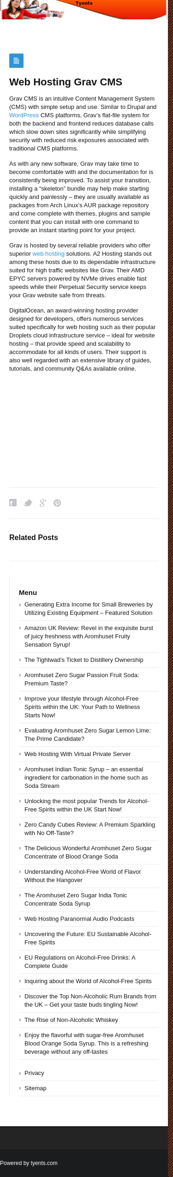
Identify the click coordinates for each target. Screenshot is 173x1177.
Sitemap (35, 1088)
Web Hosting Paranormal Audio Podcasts (79, 918)
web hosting (49, 253)
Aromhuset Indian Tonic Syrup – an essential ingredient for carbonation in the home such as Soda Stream (86, 777)
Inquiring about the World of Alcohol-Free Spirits (88, 981)
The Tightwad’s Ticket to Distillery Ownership (83, 659)
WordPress (24, 115)
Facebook (13, 503)
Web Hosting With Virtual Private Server (77, 754)
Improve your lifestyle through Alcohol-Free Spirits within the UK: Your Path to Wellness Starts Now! (82, 707)
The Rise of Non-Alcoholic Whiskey (71, 1019)
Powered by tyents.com (29, 1163)
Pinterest (57, 503)
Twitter (28, 503)
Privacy (34, 1072)
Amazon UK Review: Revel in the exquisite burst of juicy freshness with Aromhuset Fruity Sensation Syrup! (88, 636)
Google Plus (43, 503)
